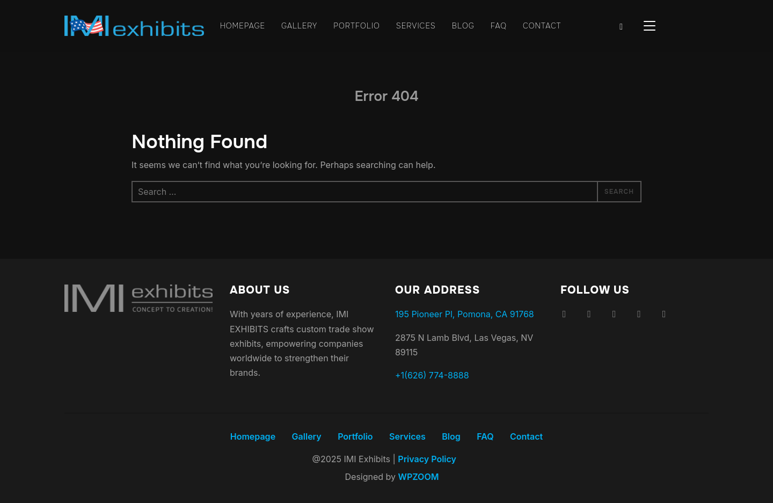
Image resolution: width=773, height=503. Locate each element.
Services (418, 25)
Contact (546, 25)
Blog (466, 25)
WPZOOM (417, 477)
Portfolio (356, 25)
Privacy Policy (426, 459)
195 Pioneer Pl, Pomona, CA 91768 (463, 314)
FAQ (502, 25)
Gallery (297, 25)
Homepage (238, 25)
